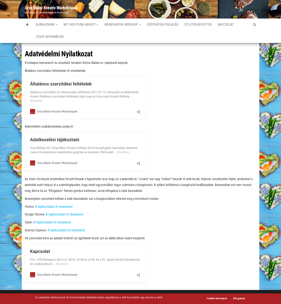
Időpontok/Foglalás (162, 24)
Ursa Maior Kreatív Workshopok (51, 7)
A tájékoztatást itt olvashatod (53, 207)
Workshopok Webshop (122, 24)
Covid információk (50, 37)
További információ (216, 298)
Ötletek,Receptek (198, 24)
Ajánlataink (46, 24)
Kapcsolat (226, 24)
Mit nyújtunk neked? (81, 24)
